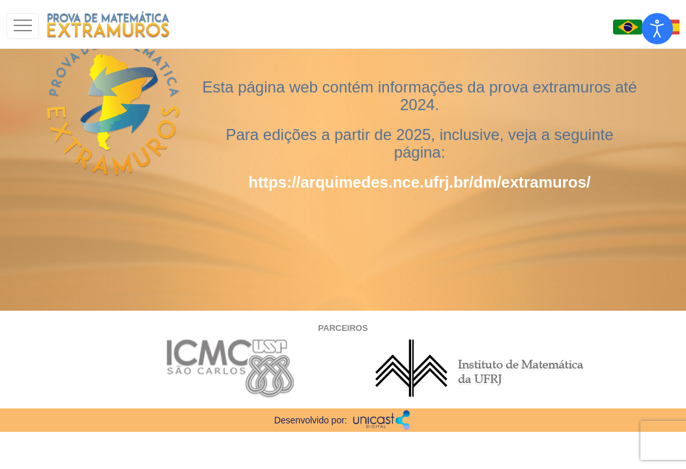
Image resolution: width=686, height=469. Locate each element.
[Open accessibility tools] (657, 28)
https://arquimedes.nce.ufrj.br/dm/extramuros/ (419, 182)
